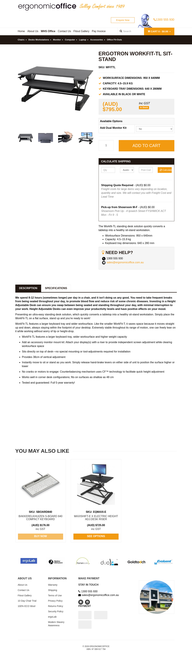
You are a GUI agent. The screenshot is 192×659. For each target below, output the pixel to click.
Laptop (83, 39)
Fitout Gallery (25, 595)
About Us (22, 584)
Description (28, 288)
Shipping (52, 590)
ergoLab (52, 616)
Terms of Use (55, 595)
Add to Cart (147, 145)
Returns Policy (55, 606)
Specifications (56, 288)
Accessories (97, 39)
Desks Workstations (39, 39)
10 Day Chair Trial (27, 600)
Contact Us (23, 590)
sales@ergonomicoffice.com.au (125, 262)
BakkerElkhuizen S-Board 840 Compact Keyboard (40, 518)
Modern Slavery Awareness (56, 624)
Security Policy (55, 611)
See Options (96, 536)
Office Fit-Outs (114, 39)
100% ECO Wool (26, 606)
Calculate (166, 170)
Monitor (58, 39)
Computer (71, 39)
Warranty (52, 584)
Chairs (22, 39)
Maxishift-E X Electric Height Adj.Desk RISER (96, 518)
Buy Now (40, 536)
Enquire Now (122, 20)
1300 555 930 (164, 19)
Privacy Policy (55, 600)
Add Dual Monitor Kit (113, 127)
